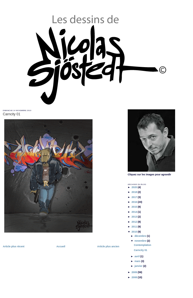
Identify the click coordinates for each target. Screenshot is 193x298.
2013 (134, 216)
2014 (134, 211)
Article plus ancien (108, 246)
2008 (134, 277)
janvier (139, 266)
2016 (134, 202)
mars (138, 261)
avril (137, 256)
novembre (141, 240)
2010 (134, 231)
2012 (134, 221)
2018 (134, 192)
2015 (134, 206)
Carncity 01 (11, 114)
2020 (134, 187)
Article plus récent (13, 246)
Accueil (60, 246)
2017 (134, 197)
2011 (134, 226)
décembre (141, 236)
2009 (134, 272)
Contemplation (142, 245)
